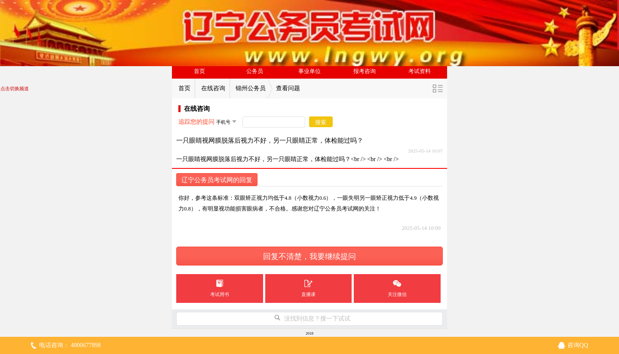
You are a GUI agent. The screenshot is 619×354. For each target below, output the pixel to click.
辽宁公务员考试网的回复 (216, 180)
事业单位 (309, 71)
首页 (199, 71)
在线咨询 (213, 88)
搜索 (320, 122)
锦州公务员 (251, 88)
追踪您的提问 (196, 122)
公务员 (254, 71)
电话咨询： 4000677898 (70, 345)
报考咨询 (364, 71)
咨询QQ (577, 345)
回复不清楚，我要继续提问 (309, 256)
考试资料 (419, 71)
